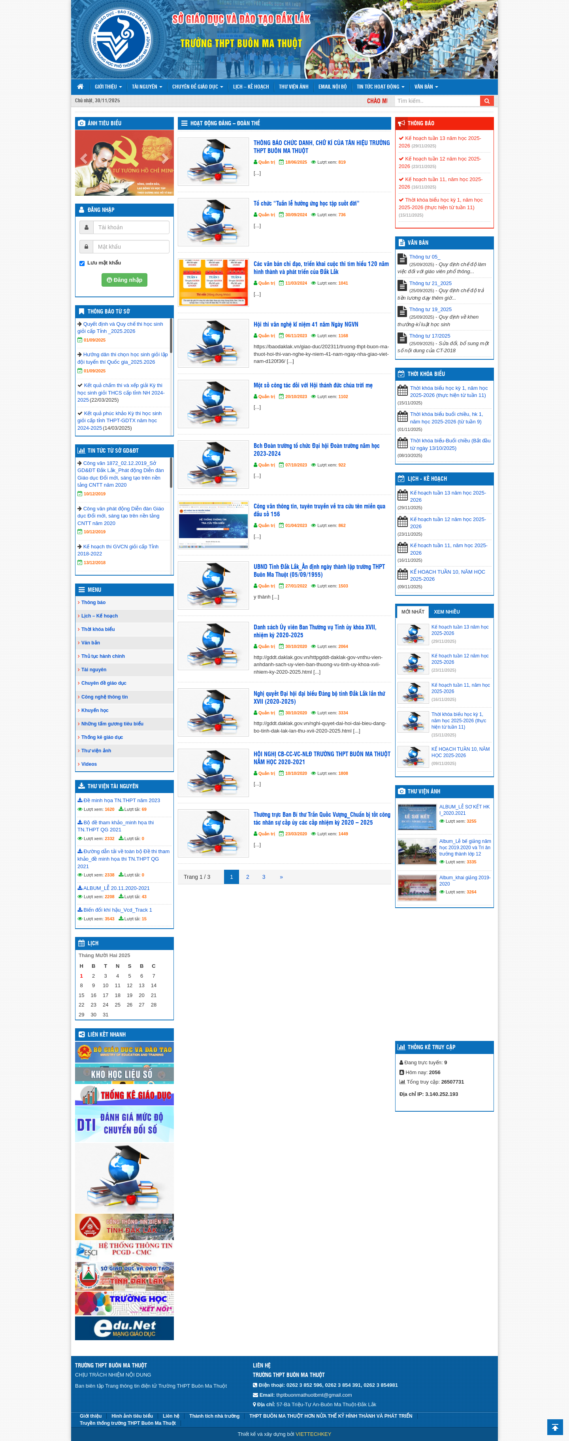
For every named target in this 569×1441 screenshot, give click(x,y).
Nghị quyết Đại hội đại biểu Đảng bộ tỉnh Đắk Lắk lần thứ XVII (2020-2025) (319, 698)
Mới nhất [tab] (412, 612)
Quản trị (266, 162)
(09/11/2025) (443, 763)
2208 (109, 896)
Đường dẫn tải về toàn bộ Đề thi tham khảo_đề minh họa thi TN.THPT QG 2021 (123, 858)
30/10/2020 (296, 646)
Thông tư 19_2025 (430, 309)
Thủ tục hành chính (103, 656)
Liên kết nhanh (107, 1035)
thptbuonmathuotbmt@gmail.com (314, 1395)
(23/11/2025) (424, 166)
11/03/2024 (296, 283)
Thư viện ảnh (294, 87)
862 (342, 525)
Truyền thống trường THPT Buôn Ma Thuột (128, 1423)
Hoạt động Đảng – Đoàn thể (225, 124)
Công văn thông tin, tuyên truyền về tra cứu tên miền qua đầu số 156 (319, 510)
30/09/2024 (296, 214)
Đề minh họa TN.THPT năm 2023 (118, 800)
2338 (109, 875)
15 (144, 918)
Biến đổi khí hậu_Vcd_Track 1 (114, 910)
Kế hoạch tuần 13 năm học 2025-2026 (448, 496)
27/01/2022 (296, 586)
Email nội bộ (332, 87)
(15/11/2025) (411, 215)
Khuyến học (95, 710)
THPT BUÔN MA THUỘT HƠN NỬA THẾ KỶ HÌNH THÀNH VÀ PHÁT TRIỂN (330, 1416)
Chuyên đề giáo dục (197, 87)
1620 (109, 809)
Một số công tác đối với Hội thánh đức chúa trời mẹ (313, 386)
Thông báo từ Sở (109, 312)
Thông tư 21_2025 (430, 283)
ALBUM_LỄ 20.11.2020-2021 (113, 888)
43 (144, 896)
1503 (343, 586)
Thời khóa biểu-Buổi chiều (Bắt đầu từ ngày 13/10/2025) (450, 444)
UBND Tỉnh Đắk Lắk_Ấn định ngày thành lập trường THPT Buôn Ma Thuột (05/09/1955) (319, 571)
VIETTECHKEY (313, 1434)
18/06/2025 (296, 162)
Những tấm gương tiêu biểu (112, 724)
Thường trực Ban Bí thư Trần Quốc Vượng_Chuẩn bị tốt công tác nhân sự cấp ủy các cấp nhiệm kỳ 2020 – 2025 (322, 819)
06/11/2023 (296, 335)
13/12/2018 (95, 562)
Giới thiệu (108, 87)
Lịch (93, 943)
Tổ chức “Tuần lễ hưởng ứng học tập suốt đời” (307, 204)
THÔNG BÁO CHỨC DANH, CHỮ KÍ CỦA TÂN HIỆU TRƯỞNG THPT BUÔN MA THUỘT (322, 147)
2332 (109, 838)
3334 (343, 712)
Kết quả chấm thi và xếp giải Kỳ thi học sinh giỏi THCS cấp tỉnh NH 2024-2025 (121, 392)
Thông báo (93, 602)
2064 (343, 646)
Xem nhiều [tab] (447, 612)
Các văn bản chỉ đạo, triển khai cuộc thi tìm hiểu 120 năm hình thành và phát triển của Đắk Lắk (321, 268)
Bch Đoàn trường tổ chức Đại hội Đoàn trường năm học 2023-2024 (317, 450)
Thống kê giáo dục (102, 737)
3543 (109, 918)
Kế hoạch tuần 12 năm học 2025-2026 (448, 523)
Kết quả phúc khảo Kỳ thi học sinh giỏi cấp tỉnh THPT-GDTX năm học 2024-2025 (119, 420)
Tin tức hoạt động (381, 87)
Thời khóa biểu (98, 629)
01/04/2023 (296, 525)
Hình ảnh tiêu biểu (132, 1416)
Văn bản (426, 87)
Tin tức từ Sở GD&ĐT (113, 451)
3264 (471, 892)
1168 (343, 335)
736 (342, 214)
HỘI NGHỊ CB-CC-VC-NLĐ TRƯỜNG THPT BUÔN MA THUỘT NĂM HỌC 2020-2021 (322, 758)
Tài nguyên (147, 87)
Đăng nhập (101, 210)
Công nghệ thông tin (104, 697)
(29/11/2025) (424, 146)
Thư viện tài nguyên (113, 786)
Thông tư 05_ (424, 257)
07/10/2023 (296, 465)
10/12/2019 (95, 493)
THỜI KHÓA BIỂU (426, 374)
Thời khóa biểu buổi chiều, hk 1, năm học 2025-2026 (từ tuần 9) (446, 418)
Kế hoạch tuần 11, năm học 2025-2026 (449, 549)
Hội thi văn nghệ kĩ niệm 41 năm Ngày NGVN (306, 325)
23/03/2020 (296, 833)
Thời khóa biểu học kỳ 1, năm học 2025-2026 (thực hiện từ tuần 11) (449, 391)
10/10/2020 (296, 773)
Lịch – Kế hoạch (251, 87)
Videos (89, 764)
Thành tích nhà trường (214, 1416)
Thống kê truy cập (432, 1047)
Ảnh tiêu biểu (104, 124)
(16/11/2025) (424, 187)
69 (144, 809)
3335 (471, 861)
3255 (471, 821)
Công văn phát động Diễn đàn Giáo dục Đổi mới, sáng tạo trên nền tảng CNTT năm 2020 (120, 516)
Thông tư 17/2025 (429, 336)
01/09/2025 (95, 340)
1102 (343, 396)
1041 (343, 283)
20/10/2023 (296, 396)
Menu (94, 590)
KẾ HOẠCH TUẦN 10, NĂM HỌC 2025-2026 (447, 575)
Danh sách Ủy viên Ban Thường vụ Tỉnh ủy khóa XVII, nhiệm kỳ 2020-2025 (315, 631)
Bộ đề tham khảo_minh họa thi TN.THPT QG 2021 (115, 826)
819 (342, 162)
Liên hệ (171, 1416)
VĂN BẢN (418, 243)
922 (342, 465)
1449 (343, 833)
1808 (343, 773)
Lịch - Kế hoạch (427, 479)
